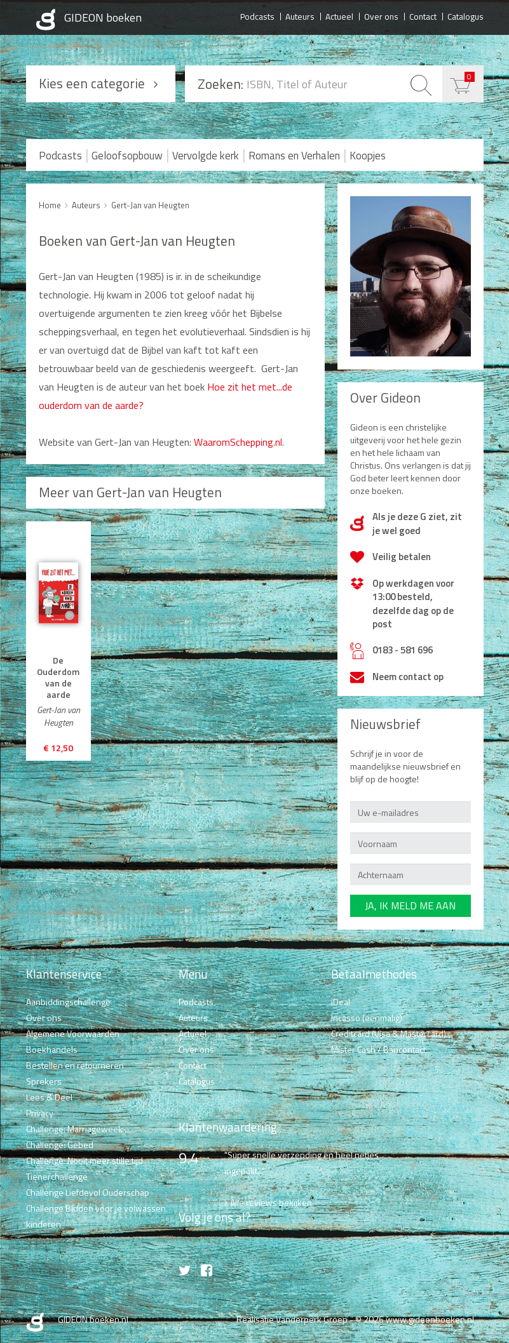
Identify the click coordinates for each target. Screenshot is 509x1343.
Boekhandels (52, 1049)
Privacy (39, 1112)
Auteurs (300, 16)
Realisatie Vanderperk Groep (292, 1319)
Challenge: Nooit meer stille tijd (84, 1160)
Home (50, 205)
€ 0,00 (470, 76)
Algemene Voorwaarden (72, 1033)
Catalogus (465, 16)
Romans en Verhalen (294, 155)
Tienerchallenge (57, 1176)
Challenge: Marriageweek (74, 1128)
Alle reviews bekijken (271, 1202)
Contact (423, 16)
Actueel (339, 16)
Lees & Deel (49, 1097)
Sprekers (44, 1081)
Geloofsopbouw (127, 155)
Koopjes (368, 155)
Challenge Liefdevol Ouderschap (87, 1192)
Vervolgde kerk (205, 155)
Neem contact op (408, 676)
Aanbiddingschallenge (68, 1001)
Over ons (381, 16)
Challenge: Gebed (59, 1144)
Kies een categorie (92, 83)
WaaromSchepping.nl (236, 442)
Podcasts (257, 16)
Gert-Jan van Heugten (150, 205)
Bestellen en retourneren (75, 1065)
